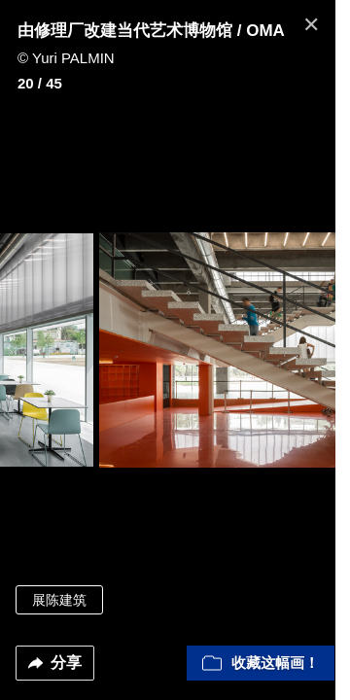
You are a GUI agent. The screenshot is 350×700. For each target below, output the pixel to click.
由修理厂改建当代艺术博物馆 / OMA (151, 30)
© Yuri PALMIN (66, 58)
